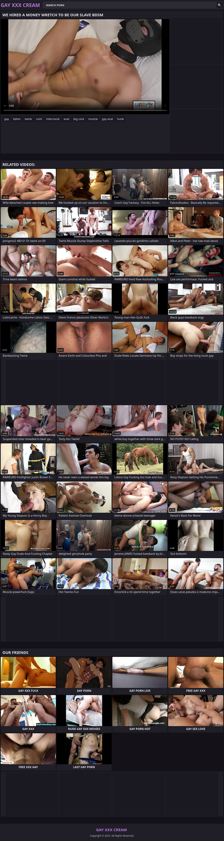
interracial (52, 119)
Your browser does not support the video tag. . (85, 66)
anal (66, 119)
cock (39, 119)
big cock (78, 119)
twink (28, 119)
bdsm (16, 119)
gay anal (107, 119)
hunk (120, 119)
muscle (93, 119)
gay (6, 119)
